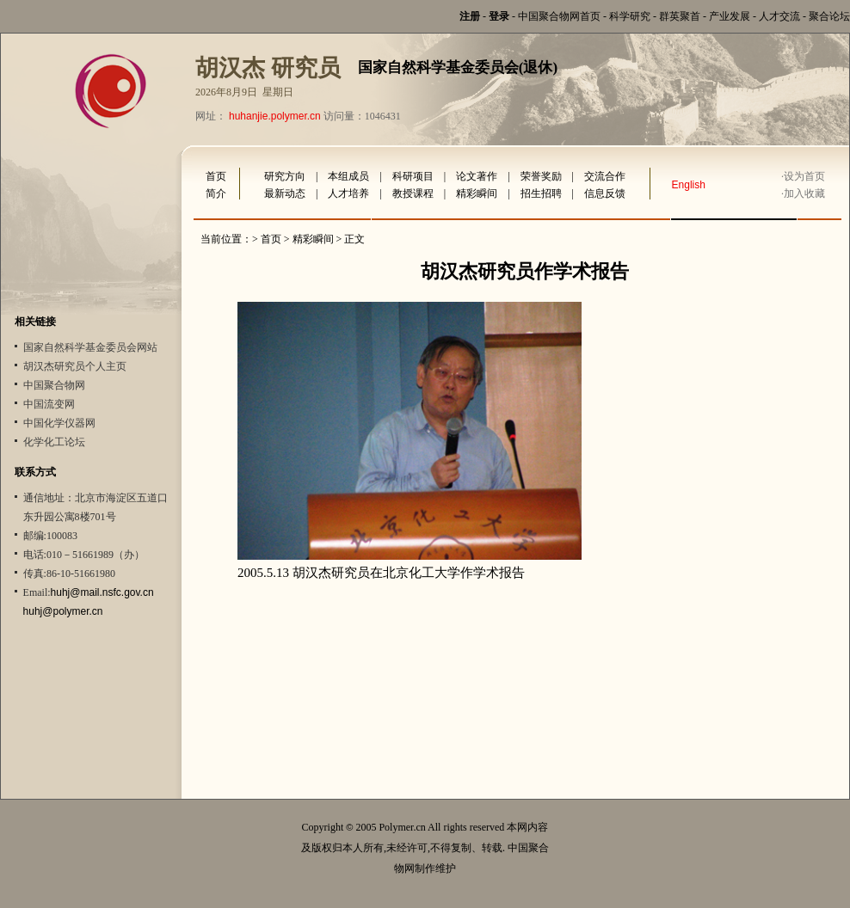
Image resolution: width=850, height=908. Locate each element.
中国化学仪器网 (59, 423)
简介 (216, 193)
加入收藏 (804, 193)
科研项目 (413, 176)
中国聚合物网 (54, 385)
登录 (499, 16)
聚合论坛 (829, 16)
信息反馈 (604, 193)
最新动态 (284, 193)
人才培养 (348, 193)
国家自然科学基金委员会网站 (90, 347)
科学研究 (629, 16)
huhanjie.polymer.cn (275, 116)
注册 (469, 16)
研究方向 (284, 176)
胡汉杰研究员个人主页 (74, 366)
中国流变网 (49, 404)
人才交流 (779, 16)
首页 (216, 176)
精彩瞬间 (476, 193)
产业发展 (729, 16)
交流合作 (604, 176)
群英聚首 (679, 16)
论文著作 (476, 176)
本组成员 (348, 176)
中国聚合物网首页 (559, 16)
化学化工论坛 (54, 442)
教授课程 (413, 193)
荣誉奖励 (541, 176)
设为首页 (804, 176)
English (688, 185)
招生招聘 (541, 193)
